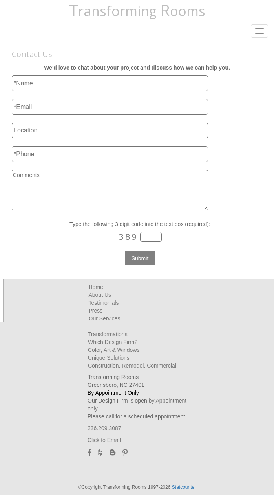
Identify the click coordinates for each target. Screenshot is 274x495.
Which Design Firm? (112, 342)
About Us (100, 295)
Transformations (108, 334)
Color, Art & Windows (114, 350)
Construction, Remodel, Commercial (132, 366)
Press (96, 310)
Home (96, 287)
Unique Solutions (109, 358)
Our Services (105, 318)
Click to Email (104, 440)
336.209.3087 (104, 428)
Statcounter (184, 487)
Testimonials (104, 303)
